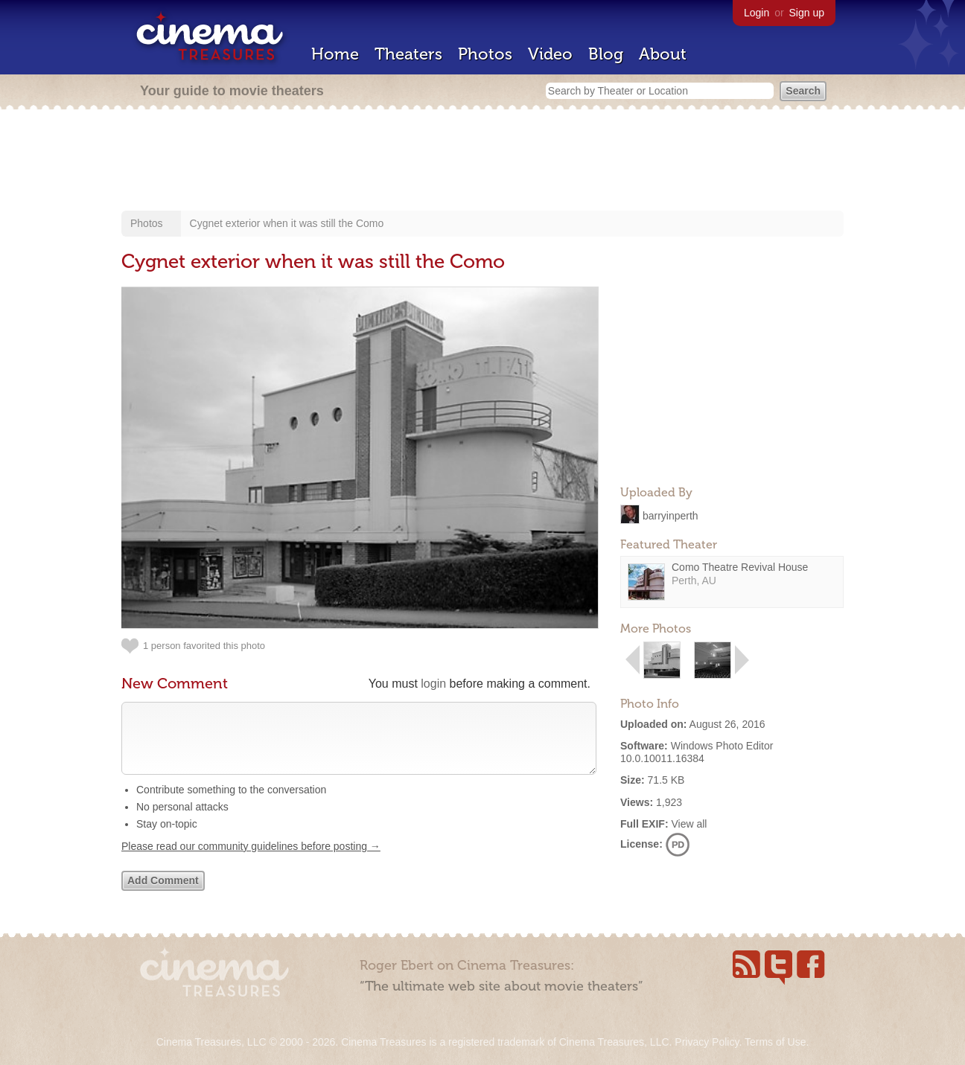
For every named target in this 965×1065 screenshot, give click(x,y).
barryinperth (670, 515)
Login (756, 13)
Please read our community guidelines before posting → (250, 861)
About (663, 54)
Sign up (806, 13)
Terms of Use (775, 1042)
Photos (485, 54)
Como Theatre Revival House (740, 567)
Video (550, 54)
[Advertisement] (482, 161)
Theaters (408, 54)
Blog (605, 54)
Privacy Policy (707, 1042)
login (433, 683)
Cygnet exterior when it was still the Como (287, 223)
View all (689, 824)
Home (335, 54)
